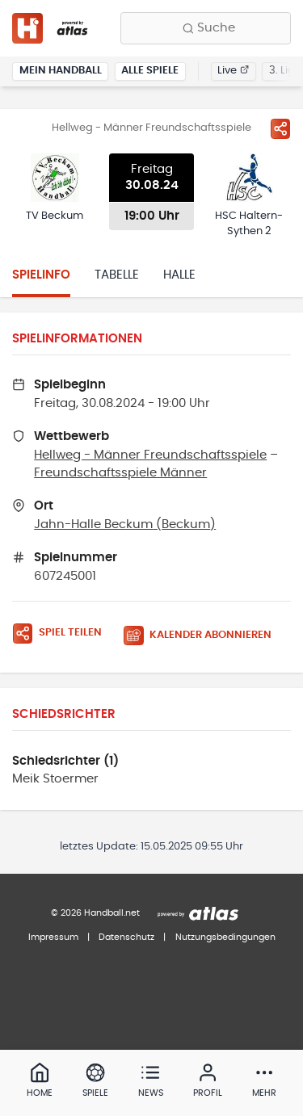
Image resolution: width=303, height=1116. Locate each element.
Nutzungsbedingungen (225, 937)
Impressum (53, 937)
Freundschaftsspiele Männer (120, 473)
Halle (179, 275)
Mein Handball (60, 70)
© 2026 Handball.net (95, 912)
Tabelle (117, 275)
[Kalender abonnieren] (204, 636)
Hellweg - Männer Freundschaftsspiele (150, 455)
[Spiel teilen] (280, 128)
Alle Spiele (150, 70)
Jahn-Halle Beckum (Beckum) (125, 524)
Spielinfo (41, 275)
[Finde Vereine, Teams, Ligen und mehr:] (205, 28)
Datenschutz (126, 937)
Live (233, 70)
